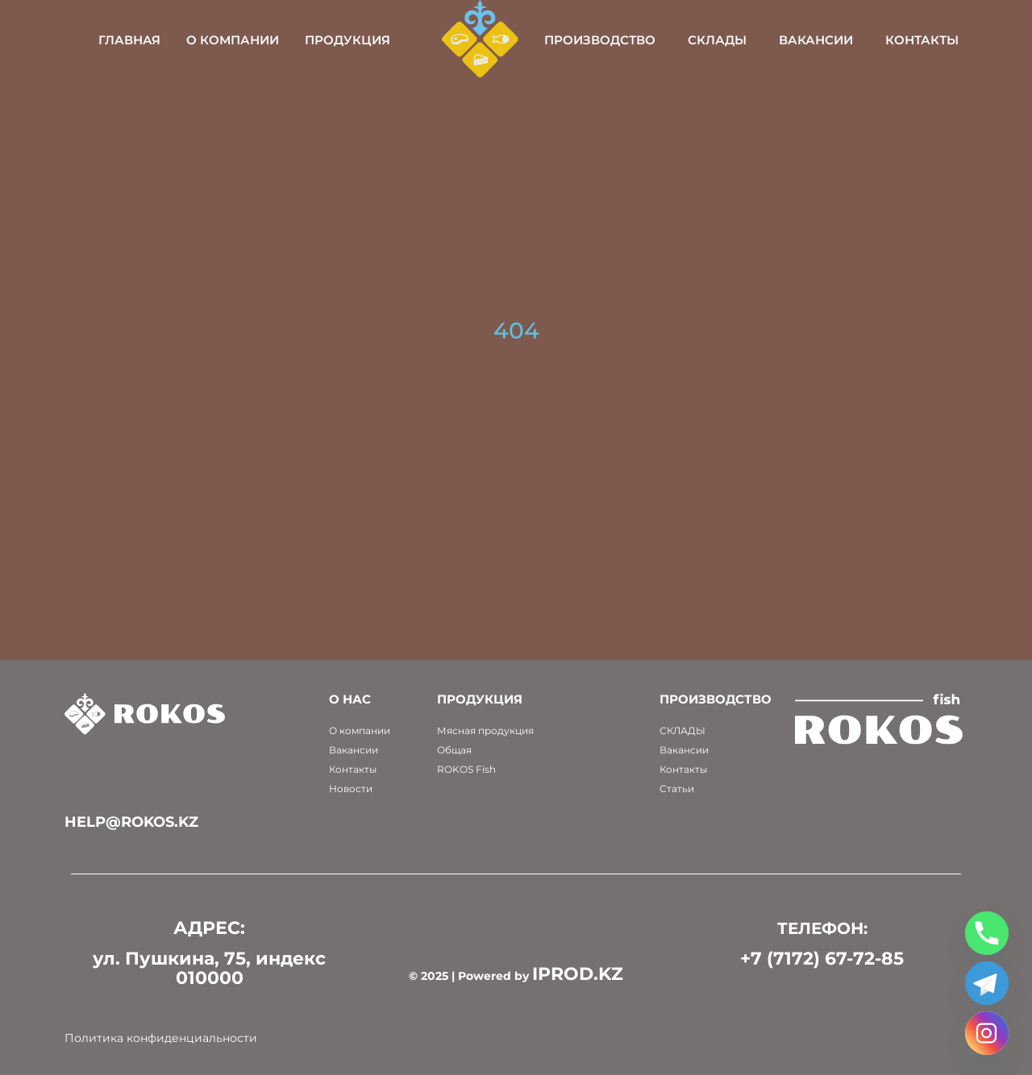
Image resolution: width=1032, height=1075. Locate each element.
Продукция (347, 40)
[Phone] (987, 933)
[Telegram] (987, 983)
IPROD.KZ (577, 974)
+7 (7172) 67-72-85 (822, 958)
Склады (717, 40)
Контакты (922, 40)
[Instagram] (987, 1033)
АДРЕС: (209, 928)
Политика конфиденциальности (160, 1038)
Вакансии (816, 40)
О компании (232, 40)
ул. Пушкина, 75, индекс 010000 (209, 968)
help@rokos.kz (131, 822)
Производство (599, 40)
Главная (129, 40)
